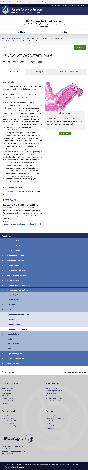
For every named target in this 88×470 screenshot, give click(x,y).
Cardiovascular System (15, 246)
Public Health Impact (53, 401)
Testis (8, 349)
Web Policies (50, 428)
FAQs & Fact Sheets (52, 388)
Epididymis (10, 304)
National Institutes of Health (13, 467)
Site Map (48, 423)
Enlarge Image (65, 134)
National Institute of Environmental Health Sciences (51, 465)
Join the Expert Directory (10, 418)
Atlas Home (6, 236)
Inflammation (14, 324)
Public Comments (8, 423)
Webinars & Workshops (9, 401)
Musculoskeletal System (16, 275)
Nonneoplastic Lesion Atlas (46, 21)
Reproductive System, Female (18, 285)
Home (4, 38)
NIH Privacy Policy (8, 454)
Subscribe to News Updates (11, 426)
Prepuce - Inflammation (18, 329)
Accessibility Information (54, 416)
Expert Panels (6, 393)
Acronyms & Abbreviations (55, 418)
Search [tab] (67, 32)
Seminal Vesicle (12, 344)
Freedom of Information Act (11, 446)
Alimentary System (13, 241)
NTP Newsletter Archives (54, 398)
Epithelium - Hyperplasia (19, 314)
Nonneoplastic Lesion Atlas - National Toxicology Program (42, 38)
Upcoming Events (7, 388)
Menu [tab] (22, 32)
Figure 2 (29, 92)
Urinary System (12, 363)
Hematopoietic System (15, 255)
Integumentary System (15, 270)
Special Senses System (15, 358)
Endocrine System (13, 250)
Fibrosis (12, 319)
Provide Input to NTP (9, 421)
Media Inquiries (51, 393)
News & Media (66, 5)
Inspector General (8, 449)
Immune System (12, 265)
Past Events (5, 403)
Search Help (50, 421)
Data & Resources (14, 38)
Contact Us (5, 416)
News (47, 396)
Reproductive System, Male (11, 41)
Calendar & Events (54, 5)
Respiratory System (14, 353)
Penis (24, 41)
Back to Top (9, 372)
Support (83, 5)
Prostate (9, 339)
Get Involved (75, 5)
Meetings (6, 391)
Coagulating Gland (13, 295)
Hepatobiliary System (15, 260)
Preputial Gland (12, 334)
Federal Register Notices (54, 391)
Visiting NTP (50, 426)
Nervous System (12, 280)
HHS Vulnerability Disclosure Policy (14, 451)
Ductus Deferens (12, 300)
